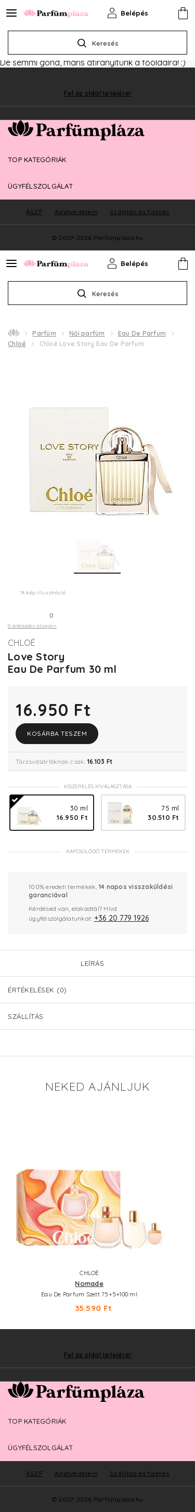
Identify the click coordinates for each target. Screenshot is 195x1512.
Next (179, 1207)
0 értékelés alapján (32, 625)
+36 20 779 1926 (121, 918)
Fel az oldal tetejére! (98, 1355)
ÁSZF (34, 1473)
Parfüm (44, 333)
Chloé (17, 344)
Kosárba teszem (57, 733)
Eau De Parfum (142, 333)
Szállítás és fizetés (139, 1473)
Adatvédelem (76, 1473)
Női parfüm (87, 333)
